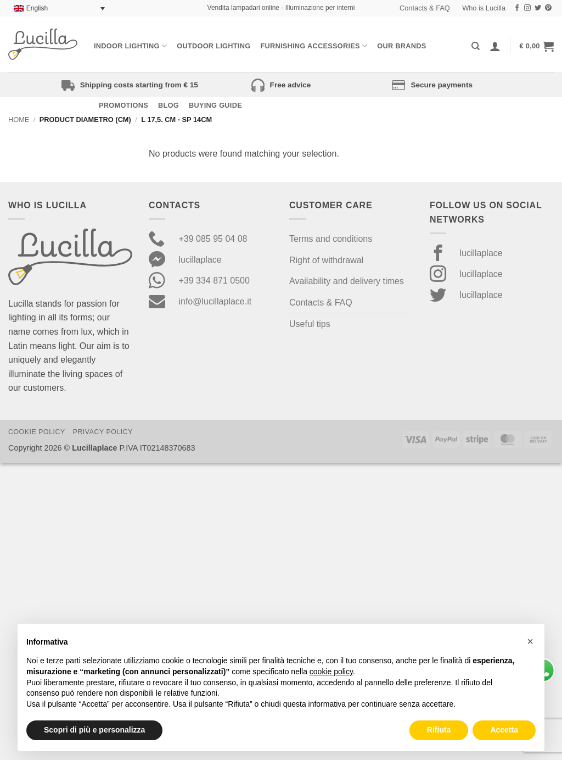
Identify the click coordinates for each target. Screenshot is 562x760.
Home (18, 119)
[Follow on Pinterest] (548, 8)
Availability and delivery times (346, 281)
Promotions (123, 105)
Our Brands (401, 46)
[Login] (495, 46)
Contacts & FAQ (425, 8)
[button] (537, 46)
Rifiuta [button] (439, 729)
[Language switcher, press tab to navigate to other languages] (59, 8)
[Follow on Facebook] (517, 8)
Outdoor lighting (213, 46)
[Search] (475, 46)
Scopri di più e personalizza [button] (94, 729)
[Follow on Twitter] (538, 8)
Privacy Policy (103, 432)
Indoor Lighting (130, 46)
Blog (168, 105)
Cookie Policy (36, 432)
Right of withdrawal (326, 260)
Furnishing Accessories (313, 46)
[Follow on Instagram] (527, 8)
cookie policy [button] (331, 671)
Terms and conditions (330, 238)
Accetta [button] (504, 729)
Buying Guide (215, 105)
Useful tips (309, 324)
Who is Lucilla (483, 8)
